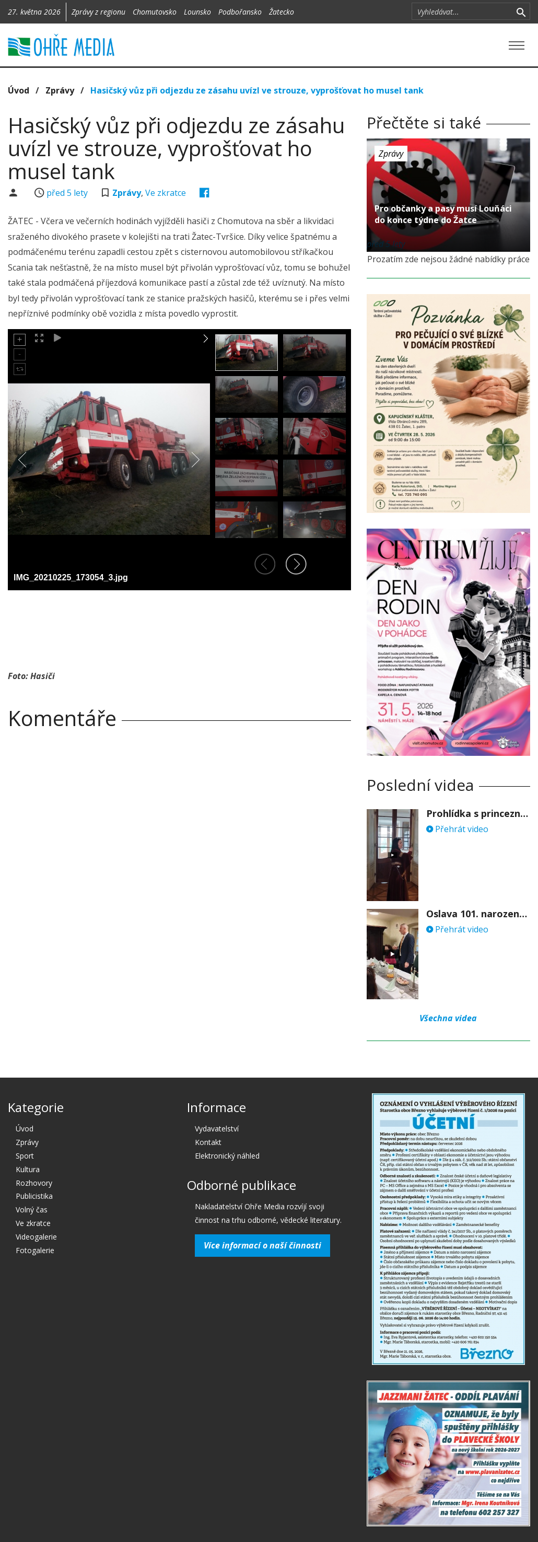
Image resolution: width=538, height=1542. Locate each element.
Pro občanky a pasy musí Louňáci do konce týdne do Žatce (443, 214)
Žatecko (281, 12)
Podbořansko (240, 12)
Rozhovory (34, 1183)
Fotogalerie (35, 1250)
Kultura (28, 1169)
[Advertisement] (198, 626)
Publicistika (34, 1196)
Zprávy (59, 90)
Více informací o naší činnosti (262, 1245)
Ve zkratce (165, 192)
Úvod (18, 90)
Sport (25, 1156)
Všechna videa (448, 1018)
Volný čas (32, 1209)
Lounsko (197, 12)
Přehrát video (457, 829)
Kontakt (208, 1142)
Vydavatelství (217, 1129)
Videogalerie (36, 1237)
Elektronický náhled (227, 1156)
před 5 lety (67, 192)
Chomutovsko (155, 12)
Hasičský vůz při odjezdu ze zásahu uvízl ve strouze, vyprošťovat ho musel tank (257, 90)
